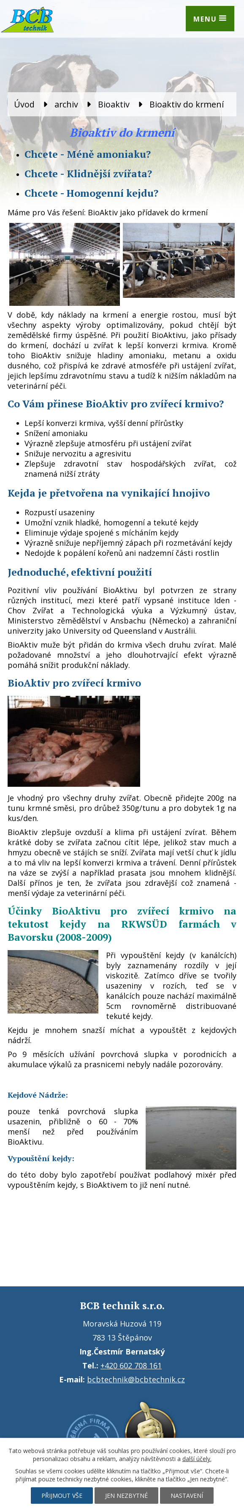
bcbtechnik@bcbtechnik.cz (136, 1379)
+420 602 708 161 (131, 1365)
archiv (66, 104)
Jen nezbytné (126, 1496)
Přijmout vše (61, 1496)
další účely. (196, 1459)
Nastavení (187, 1496)
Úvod (24, 104)
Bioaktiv (114, 104)
